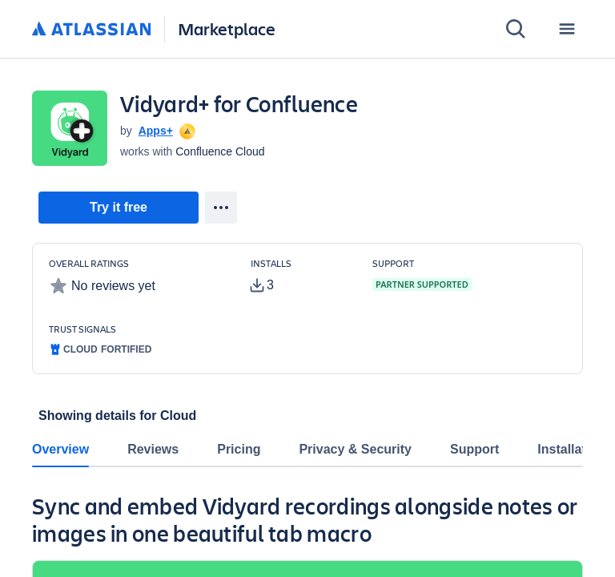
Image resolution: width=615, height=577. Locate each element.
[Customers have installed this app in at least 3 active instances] (299, 276)
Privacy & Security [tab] (355, 449)
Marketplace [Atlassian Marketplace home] (226, 28)
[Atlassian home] (91, 30)
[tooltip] (185, 130)
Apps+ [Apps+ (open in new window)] (156, 130)
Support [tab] (474, 449)
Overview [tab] (60, 449)
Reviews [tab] (153, 449)
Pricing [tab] (238, 449)
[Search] (516, 29)
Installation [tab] (571, 449)
